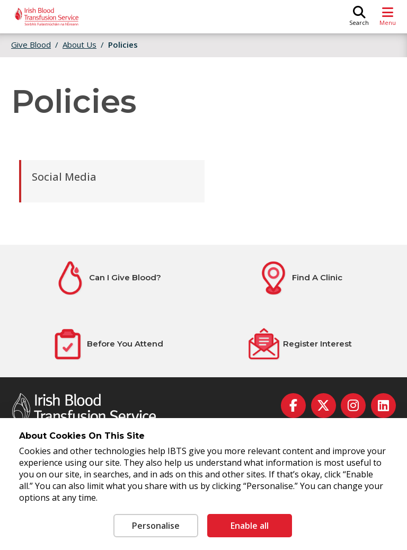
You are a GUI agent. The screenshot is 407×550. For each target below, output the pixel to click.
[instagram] (353, 405)
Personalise (156, 525)
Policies (123, 44)
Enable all (250, 525)
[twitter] (323, 405)
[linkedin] (383, 405)
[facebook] (293, 405)
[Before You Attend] (107, 344)
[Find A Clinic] (299, 278)
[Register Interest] (299, 344)
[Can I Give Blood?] (107, 278)
